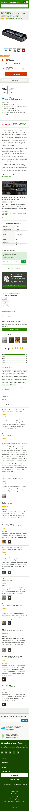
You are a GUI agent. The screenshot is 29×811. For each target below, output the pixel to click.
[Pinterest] (18, 752)
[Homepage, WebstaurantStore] (14, 2)
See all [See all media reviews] (26, 334)
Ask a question (19, 18)
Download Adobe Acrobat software (9, 311)
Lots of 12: (4, 63)
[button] (6, 50)
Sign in (24, 68)
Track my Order (14, 779)
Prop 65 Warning (6, 176)
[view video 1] (4, 679)
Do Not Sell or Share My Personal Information (14, 801)
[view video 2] (11, 340)
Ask (24, 262)
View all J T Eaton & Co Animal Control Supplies (19, 124)
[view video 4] (24, 340)
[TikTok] (14, 752)
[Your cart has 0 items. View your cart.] (25, 2)
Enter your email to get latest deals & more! (13, 717)
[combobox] (14, 6)
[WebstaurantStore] (14, 743)
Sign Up (24, 720)
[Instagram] (2, 752)
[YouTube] (6, 752)
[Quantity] (3, 74)
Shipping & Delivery (20, 784)
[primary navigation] (4, 2)
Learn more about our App (12, 737)
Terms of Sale (14, 791)
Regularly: (4, 57)
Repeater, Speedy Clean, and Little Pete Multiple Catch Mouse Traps (14, 198)
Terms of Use (10, 268)
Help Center (14, 775)
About (3, 202)
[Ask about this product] (14, 262)
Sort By (3, 394)
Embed (13, 202)
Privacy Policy (18, 268)
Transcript (9, 202)
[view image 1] (4, 340)
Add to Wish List (14, 80)
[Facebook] (10, 752)
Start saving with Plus (11, 729)
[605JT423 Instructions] (5, 302)
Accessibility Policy (14, 799)
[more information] (21, 99)
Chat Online (6, 784)
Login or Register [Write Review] (14, 329)
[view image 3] (18, 340)
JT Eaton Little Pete (8, 217)
